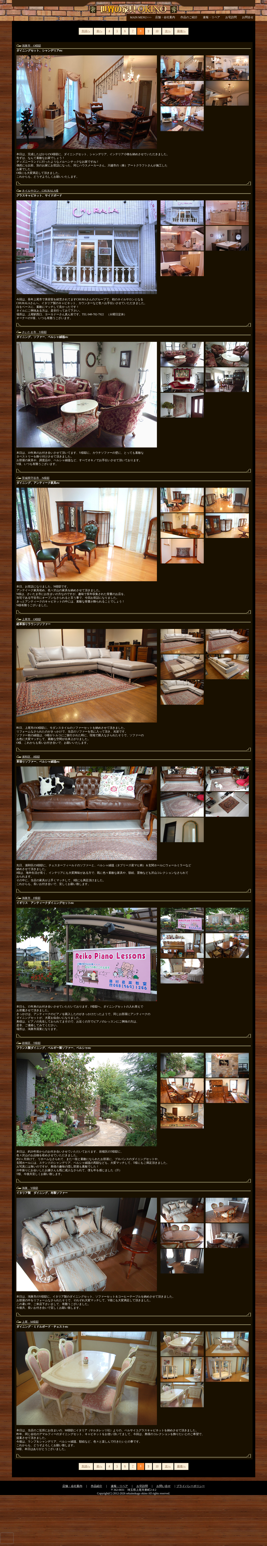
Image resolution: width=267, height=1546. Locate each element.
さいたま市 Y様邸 (34, 383)
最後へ (181, 82)
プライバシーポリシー (190, 1537)
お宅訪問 (231, 17)
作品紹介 (96, 1537)
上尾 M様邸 (30, 1372)
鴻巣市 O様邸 (31, 96)
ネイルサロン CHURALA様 (40, 241)
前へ (99, 82)
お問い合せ (163, 1537)
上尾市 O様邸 (31, 670)
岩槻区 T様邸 (31, 1094)
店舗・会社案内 (165, 17)
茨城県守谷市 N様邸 (36, 528)
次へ (168, 82)
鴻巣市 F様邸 (31, 949)
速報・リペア (211, 17)
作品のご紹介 (189, 17)
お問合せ (247, 17)
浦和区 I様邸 (31, 807)
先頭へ (86, 82)
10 (157, 81)
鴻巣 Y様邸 (30, 1239)
